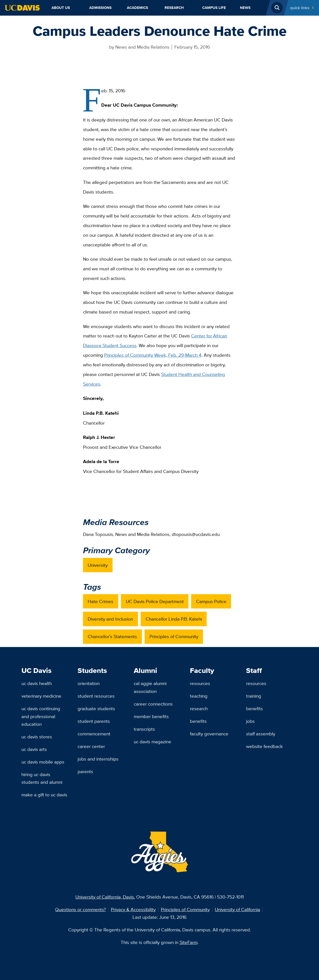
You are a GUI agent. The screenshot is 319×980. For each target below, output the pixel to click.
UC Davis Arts (34, 749)
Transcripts (144, 728)
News (245, 7)
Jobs (250, 721)
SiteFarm (189, 942)
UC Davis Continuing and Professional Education (40, 716)
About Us (60, 7)
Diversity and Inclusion (110, 618)
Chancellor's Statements (112, 636)
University (98, 565)
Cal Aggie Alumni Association (150, 687)
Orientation (89, 683)
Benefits (198, 721)
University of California (237, 909)
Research (174, 7)
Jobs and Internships (98, 758)
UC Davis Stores (36, 736)
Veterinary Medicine (41, 695)
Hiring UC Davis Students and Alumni (41, 778)
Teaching (198, 695)
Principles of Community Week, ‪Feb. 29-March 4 (152, 355)
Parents (85, 771)
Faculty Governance (209, 733)
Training (253, 695)
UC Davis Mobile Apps (42, 761)
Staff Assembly (260, 733)
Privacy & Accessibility (133, 909)
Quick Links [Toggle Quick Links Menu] (299, 8)
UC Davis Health (36, 683)
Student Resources (96, 695)
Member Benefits (151, 716)
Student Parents (94, 721)
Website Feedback (264, 746)
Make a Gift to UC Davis (44, 794)
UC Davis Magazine (152, 741)
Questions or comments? (80, 909)
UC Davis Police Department (155, 601)
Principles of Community (174, 636)
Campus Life (214, 7)
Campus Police (211, 601)
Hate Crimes (100, 601)
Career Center (91, 746)
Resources (200, 683)
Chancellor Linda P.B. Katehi (174, 618)
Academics (137, 7)
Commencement (94, 733)
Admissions (100, 7)
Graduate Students (96, 708)
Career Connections (153, 703)
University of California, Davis (104, 896)
